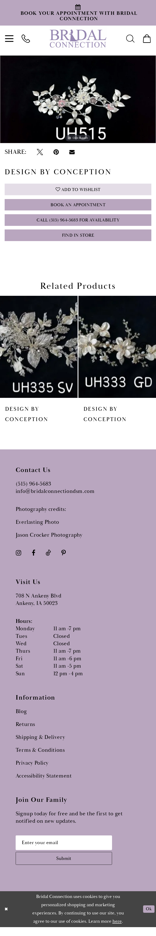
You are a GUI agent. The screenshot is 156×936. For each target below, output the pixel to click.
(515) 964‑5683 (33, 489)
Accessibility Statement (44, 781)
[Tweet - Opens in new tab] (39, 152)
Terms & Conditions (40, 755)
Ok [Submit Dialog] (148, 918)
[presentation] (39, 353)
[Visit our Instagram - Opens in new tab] (18, 559)
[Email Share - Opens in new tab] (72, 152)
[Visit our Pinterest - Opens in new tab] (63, 559)
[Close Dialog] (6, 918)
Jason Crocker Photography (49, 540)
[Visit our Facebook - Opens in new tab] (33, 559)
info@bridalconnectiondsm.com (55, 497)
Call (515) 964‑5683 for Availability (78, 224)
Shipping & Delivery (40, 743)
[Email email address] (69, 849)
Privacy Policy (32, 768)
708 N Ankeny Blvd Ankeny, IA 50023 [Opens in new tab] (39, 605)
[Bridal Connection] (78, 38)
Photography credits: (41, 515)
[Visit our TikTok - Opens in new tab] (48, 559)
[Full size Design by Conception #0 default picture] (78, 99)
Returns (25, 730)
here (117, 930)
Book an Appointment (78, 207)
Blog (21, 717)
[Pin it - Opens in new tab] (56, 152)
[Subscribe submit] (69, 867)
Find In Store (78, 240)
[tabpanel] (78, 99)
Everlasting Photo (37, 527)
